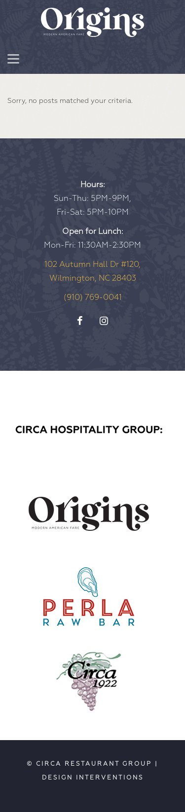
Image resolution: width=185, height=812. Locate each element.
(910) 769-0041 (93, 297)
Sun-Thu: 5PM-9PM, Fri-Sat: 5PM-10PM (92, 198)
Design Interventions (93, 777)
